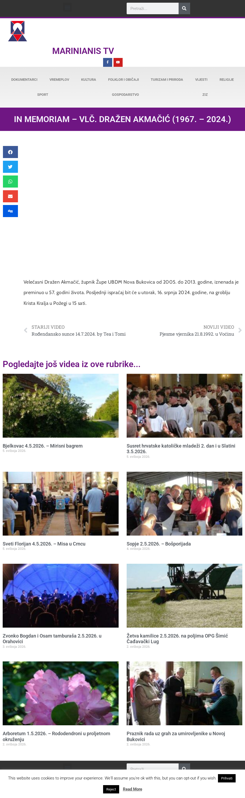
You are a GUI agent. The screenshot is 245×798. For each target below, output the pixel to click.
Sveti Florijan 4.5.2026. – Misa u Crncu (44, 544)
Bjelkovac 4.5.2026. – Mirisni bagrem (43, 446)
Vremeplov (59, 80)
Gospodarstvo (125, 95)
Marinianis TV (83, 51)
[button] (67, 7)
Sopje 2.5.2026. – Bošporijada (159, 544)
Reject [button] (111, 789)
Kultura (88, 80)
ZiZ (205, 95)
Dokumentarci (24, 80)
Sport (42, 95)
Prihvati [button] (226, 778)
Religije (227, 80)
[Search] (184, 8)
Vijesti (201, 80)
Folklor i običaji (123, 80)
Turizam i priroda (167, 80)
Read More (132, 789)
